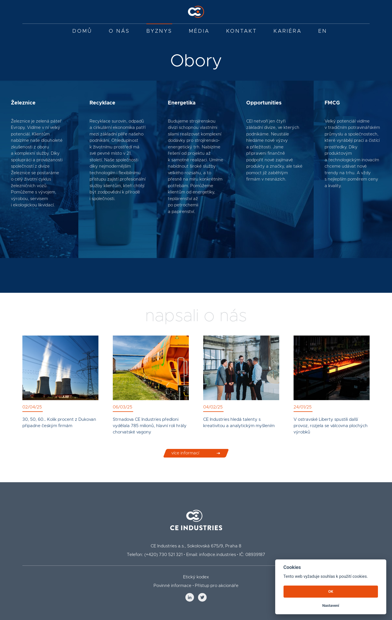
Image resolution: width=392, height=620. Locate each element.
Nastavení (330, 605)
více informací (185, 458)
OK (330, 591)
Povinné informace (172, 586)
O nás (119, 31)
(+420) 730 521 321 (163, 555)
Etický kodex (196, 577)
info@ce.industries (217, 555)
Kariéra (287, 31)
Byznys (159, 31)
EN (322, 31)
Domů (82, 31)
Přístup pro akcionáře (216, 586)
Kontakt (241, 31)
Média (199, 31)
